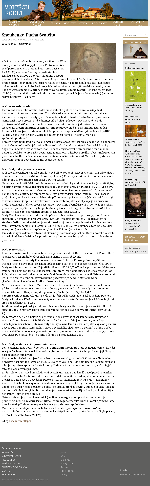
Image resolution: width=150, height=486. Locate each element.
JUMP (63, 452)
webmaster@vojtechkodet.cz (134, 474)
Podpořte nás (131, 240)
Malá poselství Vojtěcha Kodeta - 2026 (133, 119)
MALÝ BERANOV (10, 474)
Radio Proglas (67, 470)
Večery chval (67, 463)
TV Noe (64, 467)
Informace (141, 251)
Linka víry (65, 459)
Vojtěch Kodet (17, 10)
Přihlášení (129, 251)
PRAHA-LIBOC (8, 459)
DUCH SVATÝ (13, 40)
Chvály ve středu (132, 151)
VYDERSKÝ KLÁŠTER (11, 456)
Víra (63, 456)
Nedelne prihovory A (134, 68)
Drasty (64, 474)
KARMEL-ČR (7, 452)
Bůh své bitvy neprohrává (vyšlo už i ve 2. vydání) (135, 182)
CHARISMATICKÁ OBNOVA (15, 467)
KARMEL (23, 40)
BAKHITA (6, 470)
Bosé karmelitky (11, 463)
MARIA (30, 40)
